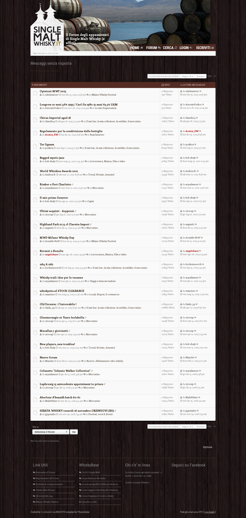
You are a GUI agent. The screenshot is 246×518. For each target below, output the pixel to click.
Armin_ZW (51, 134)
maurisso (50, 294)
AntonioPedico (53, 108)
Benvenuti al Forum (44, 472)
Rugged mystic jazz (52, 157)
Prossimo (201, 76)
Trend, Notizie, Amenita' (101, 174)
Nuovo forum (48, 357)
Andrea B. (50, 174)
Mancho (49, 360)
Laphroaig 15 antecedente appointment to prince (71, 384)
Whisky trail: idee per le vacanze (61, 277)
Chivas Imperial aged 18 (55, 117)
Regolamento (97, 134)
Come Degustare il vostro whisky (96, 495)
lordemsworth (53, 267)
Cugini (90, 201)
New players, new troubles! (57, 344)
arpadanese (51, 187)
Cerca (170, 47)
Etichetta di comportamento (48, 484)
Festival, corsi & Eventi (100, 414)
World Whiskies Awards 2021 (59, 171)
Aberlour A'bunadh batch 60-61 (60, 397)
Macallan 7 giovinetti (54, 330)
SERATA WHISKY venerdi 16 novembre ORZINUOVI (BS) (77, 410)
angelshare (51, 254)
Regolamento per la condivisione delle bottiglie (71, 131)
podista (49, 147)
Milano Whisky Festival (104, 94)
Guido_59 (50, 307)
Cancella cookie (88, 501)
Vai (73, 432)
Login (186, 47)
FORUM (154, 47)
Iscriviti (204, 47)
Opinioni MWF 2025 (53, 91)
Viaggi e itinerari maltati (103, 281)
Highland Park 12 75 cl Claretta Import (64, 224)
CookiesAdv (46, 511)
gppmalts (50, 414)
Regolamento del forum (46, 478)
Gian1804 (50, 121)
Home (137, 47)
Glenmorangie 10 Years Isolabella (62, 317)
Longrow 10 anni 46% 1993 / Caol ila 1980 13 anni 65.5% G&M (79, 104)
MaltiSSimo (51, 400)
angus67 (49, 227)
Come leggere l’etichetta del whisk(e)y (98, 490)
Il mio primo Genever (54, 197)
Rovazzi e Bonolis (51, 251)
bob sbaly (50, 161)
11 (215, 75)
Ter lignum (47, 144)
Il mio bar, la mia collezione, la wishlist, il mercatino (113, 121)
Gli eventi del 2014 (43, 495)
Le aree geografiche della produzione (98, 484)
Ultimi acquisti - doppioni (57, 211)
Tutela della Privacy (44, 490)
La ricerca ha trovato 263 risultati (163, 76)
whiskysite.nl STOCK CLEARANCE (62, 291)
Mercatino (98, 187)
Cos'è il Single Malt (89, 472)
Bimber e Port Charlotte (55, 184)
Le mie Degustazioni (105, 108)
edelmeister (51, 94)
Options (207, 446)
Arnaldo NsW (52, 241)
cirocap (49, 214)
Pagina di (187, 76)
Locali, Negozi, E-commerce (104, 294)
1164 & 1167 (46, 264)
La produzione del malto (92, 478)
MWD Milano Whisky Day (57, 237)
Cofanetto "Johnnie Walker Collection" (65, 370)
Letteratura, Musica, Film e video (107, 161)
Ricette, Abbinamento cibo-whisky (105, 360)
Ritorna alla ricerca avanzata (44, 70)
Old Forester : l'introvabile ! (58, 304)
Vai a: (35, 426)
